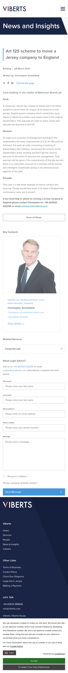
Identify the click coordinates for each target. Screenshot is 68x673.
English (9, 653)
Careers (7, 549)
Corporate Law (13, 317)
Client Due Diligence (13, 576)
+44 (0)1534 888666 (13, 604)
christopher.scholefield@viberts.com (26, 329)
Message (6, 454)
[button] (34, 366)
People (6, 539)
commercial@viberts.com (34, 223)
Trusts (41, 317)
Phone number (8, 440)
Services (7, 535)
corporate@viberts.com (14, 387)
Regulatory (28, 320)
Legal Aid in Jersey (12, 581)
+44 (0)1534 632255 (18, 334)
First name (7, 398)
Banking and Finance (29, 317)
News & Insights (11, 544)
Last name (7, 412)
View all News (34, 234)
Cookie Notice (16, 646)
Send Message (33, 509)
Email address (9, 426)
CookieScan (59, 654)
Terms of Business (12, 567)
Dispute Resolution (15, 320)
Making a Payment (12, 585)
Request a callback (17, 493)
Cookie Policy (10, 572)
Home (6, 530)
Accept (33, 660)
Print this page (25, 100)
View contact (16, 340)
